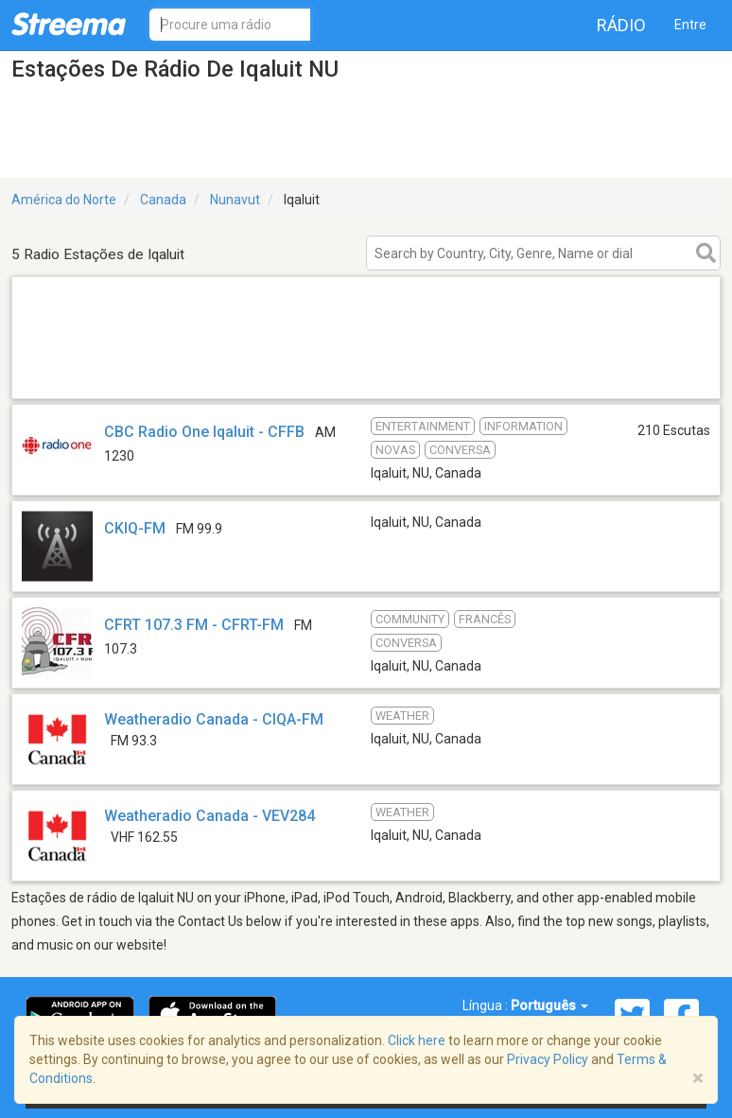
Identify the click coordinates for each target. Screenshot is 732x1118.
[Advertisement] (366, 374)
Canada (163, 199)
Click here (416, 1040)
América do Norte (63, 199)
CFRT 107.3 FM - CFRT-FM (194, 625)
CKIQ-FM (135, 528)
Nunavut (235, 199)
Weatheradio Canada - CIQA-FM (213, 719)
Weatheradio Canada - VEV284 (209, 816)
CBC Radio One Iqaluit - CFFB (204, 432)
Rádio (621, 25)
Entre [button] (690, 24)
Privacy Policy (547, 1059)
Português (549, 1005)
